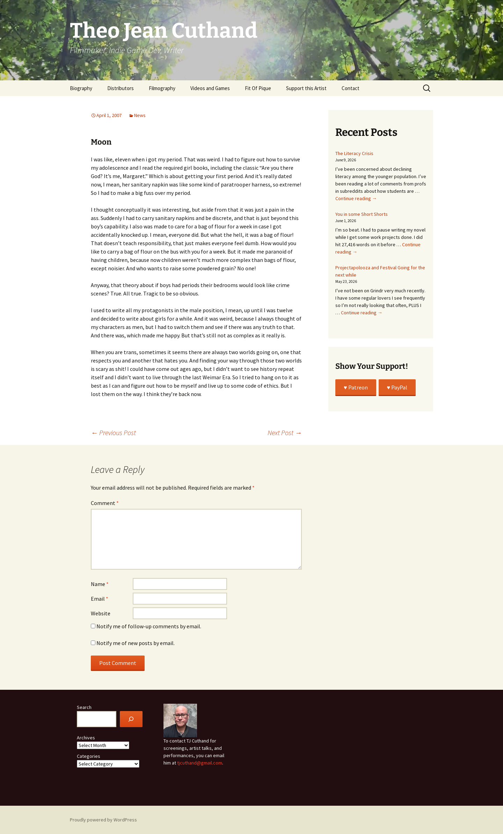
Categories (88, 756)
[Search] (131, 719)
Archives (86, 737)
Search (84, 707)
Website (100, 613)
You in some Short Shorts (361, 214)
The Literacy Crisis (354, 153)
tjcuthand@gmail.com (199, 763)
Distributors (120, 88)
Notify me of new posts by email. (135, 642)
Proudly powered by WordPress (103, 820)
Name (100, 583)
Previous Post (113, 432)
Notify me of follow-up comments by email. (148, 626)
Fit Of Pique (258, 88)
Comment (105, 502)
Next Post (285, 432)
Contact (350, 88)
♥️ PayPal (397, 387)
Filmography (162, 88)
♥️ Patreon (356, 387)
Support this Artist (306, 88)
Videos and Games (210, 88)
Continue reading (356, 198)
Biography (81, 88)
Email (99, 598)
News (140, 115)
